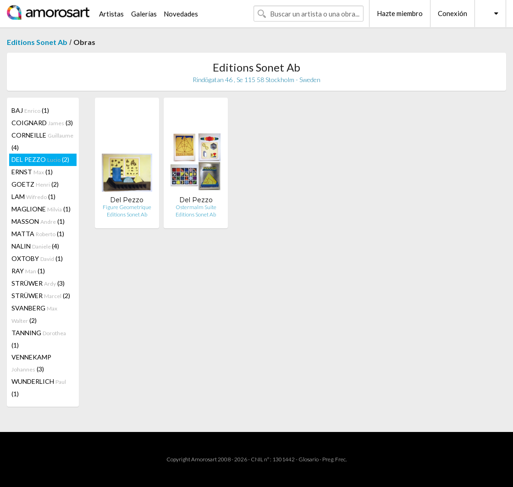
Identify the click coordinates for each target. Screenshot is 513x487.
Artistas (111, 14)
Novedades (181, 14)
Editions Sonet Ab (37, 42)
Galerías (144, 14)
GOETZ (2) (35, 184)
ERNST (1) (32, 172)
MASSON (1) (38, 221)
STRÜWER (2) (40, 295)
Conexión (452, 13)
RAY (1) (28, 271)
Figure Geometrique (127, 207)
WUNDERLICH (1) (38, 387)
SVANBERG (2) (34, 314)
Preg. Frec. (334, 459)
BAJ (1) (30, 110)
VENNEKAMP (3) (31, 363)
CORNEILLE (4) (42, 141)
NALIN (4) (35, 246)
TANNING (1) (38, 339)
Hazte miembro (400, 13)
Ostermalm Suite (196, 207)
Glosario (308, 459)
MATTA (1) (37, 234)
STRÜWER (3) (38, 283)
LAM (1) (33, 196)
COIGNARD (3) (42, 123)
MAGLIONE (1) (41, 209)
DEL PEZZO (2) (40, 159)
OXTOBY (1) (37, 258)
